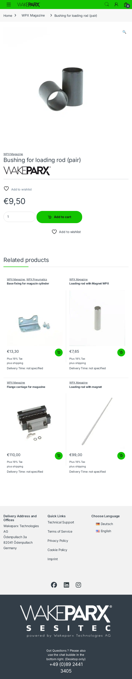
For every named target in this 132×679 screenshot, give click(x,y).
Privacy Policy (58, 541)
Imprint (53, 559)
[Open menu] (8, 4)
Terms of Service (60, 531)
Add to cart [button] (59, 352)
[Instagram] (78, 585)
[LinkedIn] (66, 585)
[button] (124, 32)
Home (7, 15)
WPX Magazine (33, 15)
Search (106, 4)
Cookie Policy (57, 550)
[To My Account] (116, 4)
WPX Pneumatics (36, 279)
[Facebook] (54, 585)
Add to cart (62, 217)
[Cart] (126, 4)
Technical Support (61, 522)
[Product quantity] (19, 217)
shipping (18, 363)
